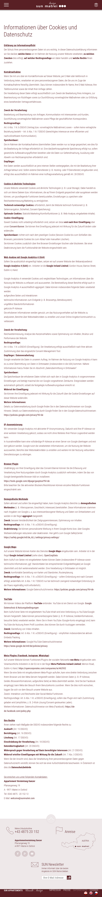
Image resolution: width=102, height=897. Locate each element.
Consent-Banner (17, 226)
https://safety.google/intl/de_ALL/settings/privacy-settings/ (31, 537)
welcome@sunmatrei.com (22, 798)
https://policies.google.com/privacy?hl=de (23, 415)
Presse (67, 890)
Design (39, 890)
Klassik (29, 890)
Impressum (55, 890)
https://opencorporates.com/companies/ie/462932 (42, 668)
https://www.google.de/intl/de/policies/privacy (26, 646)
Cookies (94, 890)
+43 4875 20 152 (27, 831)
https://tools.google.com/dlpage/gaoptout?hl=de (27, 481)
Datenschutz (80, 890)
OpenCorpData (51, 555)
